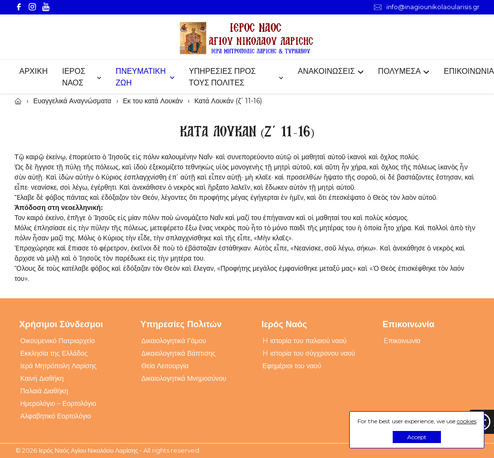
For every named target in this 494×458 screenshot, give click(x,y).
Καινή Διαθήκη (42, 378)
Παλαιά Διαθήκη (44, 391)
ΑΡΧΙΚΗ (33, 71)
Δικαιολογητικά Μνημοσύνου (183, 378)
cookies (467, 421)
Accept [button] (416, 437)
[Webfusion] (247, 38)
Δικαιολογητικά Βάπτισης (178, 353)
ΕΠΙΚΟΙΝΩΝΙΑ (469, 71)
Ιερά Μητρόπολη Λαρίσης (58, 365)
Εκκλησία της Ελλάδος (54, 353)
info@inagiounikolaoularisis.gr (427, 7)
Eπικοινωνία (402, 340)
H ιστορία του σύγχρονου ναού (308, 353)
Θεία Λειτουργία (165, 365)
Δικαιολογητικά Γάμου (173, 340)
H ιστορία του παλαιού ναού (304, 340)
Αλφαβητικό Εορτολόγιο (55, 416)
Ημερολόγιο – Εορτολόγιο (58, 403)
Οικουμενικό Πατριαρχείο (57, 340)
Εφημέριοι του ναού (291, 365)
